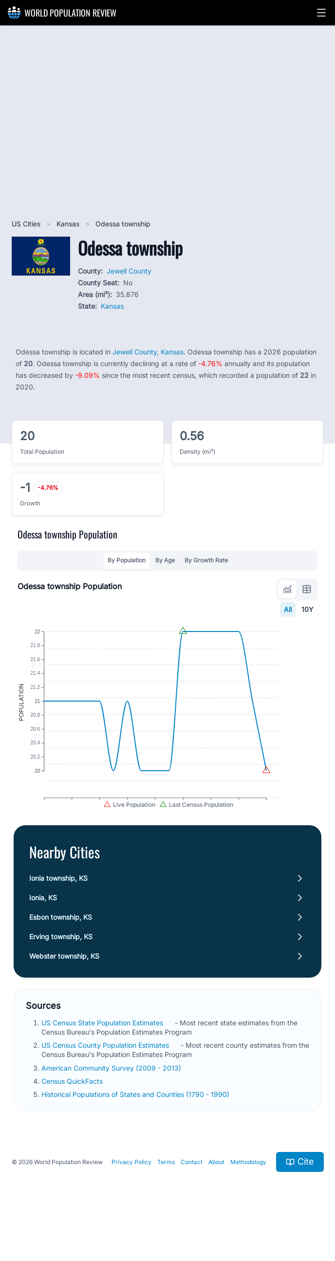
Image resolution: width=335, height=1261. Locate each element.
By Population (127, 560)
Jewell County (129, 271)
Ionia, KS (43, 924)
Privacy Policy (131, 1188)
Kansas (68, 224)
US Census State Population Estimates (103, 1049)
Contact (192, 1188)
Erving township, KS (61, 963)
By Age (165, 560)
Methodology (248, 1188)
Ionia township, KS (58, 905)
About (216, 1188)
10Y (307, 609)
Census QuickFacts (73, 1108)
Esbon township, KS (60, 944)
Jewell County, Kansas (148, 352)
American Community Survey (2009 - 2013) (112, 1095)
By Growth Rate (206, 560)
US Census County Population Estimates (106, 1072)
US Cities (27, 224)
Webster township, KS (64, 983)
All (288, 609)
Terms (166, 1188)
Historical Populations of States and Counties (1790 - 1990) (136, 1121)
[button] (321, 13)
